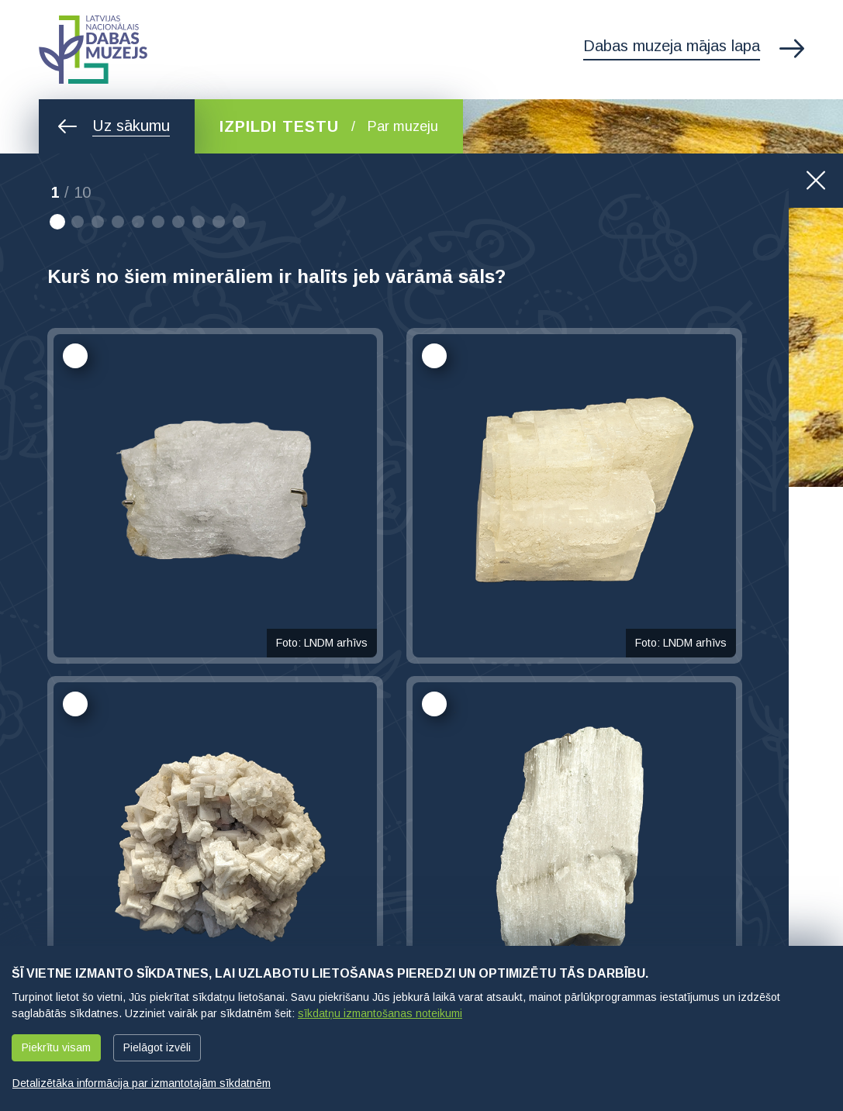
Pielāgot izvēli (157, 1047)
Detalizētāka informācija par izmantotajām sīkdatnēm (141, 1083)
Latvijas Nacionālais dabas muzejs (93, 50)
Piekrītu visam (56, 1047)
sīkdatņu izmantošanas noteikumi (380, 1013)
